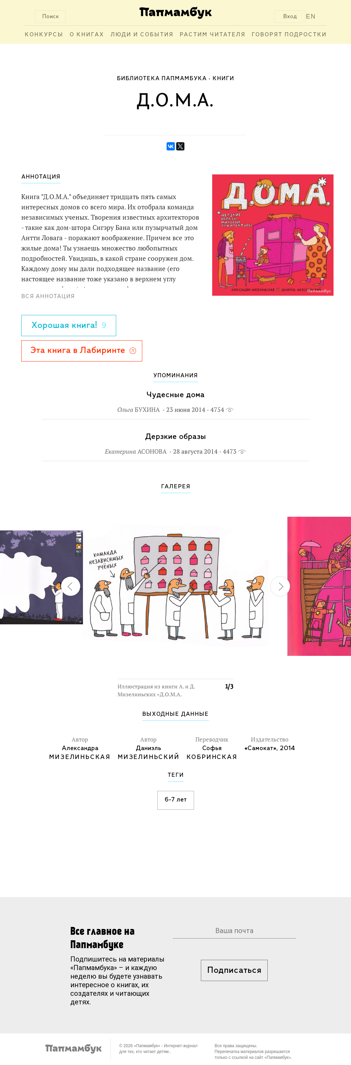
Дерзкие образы (175, 436)
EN (311, 16)
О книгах (87, 35)
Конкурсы (44, 35)
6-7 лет (176, 799)
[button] (224, 509)
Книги (223, 78)
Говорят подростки (289, 35)
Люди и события (141, 35)
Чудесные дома (175, 395)
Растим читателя (212, 35)
